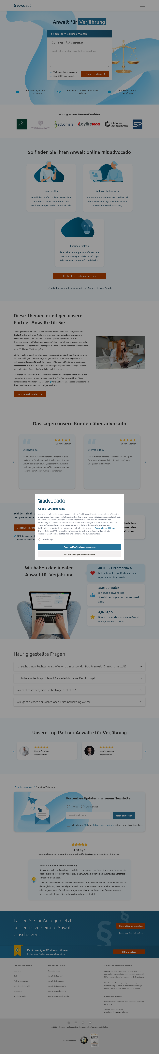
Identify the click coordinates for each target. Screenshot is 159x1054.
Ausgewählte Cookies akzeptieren (79, 546)
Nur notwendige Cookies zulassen (79, 554)
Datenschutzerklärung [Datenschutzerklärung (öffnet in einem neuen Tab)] (105, 528)
